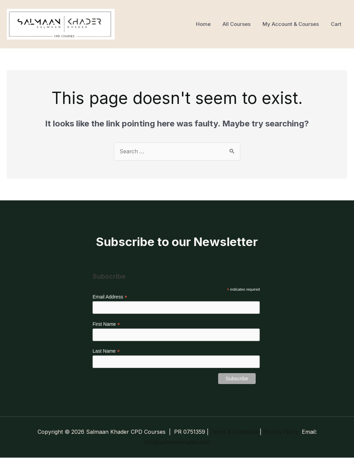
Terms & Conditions (233, 433)
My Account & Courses (293, 24)
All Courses (241, 24)
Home (209, 24)
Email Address (110, 297)
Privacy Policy (282, 433)
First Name (106, 325)
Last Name (106, 352)
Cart (336, 24)
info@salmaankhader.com (177, 443)
